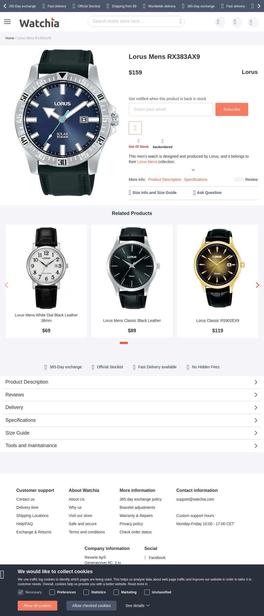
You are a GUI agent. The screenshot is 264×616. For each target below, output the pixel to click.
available (157, 367)
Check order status (136, 532)
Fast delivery (57, 6)
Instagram (157, 566)
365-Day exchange (22, 6)
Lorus (250, 72)
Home (9, 38)
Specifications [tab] (20, 420)
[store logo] (39, 22)
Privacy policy (131, 524)
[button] (124, 343)
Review (251, 179)
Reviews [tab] (14, 394)
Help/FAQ (24, 524)
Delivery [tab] (14, 407)
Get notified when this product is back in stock (167, 99)
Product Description (164, 179)
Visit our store (80, 515)
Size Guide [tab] (17, 433)
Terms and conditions (87, 532)
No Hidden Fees (205, 367)
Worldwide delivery (161, 6)
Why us (75, 507)
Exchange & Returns (33, 532)
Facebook (157, 557)
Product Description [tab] (26, 382)
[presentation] (5, 6)
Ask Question (209, 192)
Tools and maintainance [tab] (31, 445)
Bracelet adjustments (137, 507)
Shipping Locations (32, 515)
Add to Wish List (135, 127)
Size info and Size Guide (155, 192)
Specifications (195, 179)
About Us (77, 499)
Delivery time (27, 507)
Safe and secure (83, 524)
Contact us (25, 499)
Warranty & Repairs (136, 515)
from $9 (124, 6)
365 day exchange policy (141, 499)
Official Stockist (89, 6)
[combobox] (136, 21)
